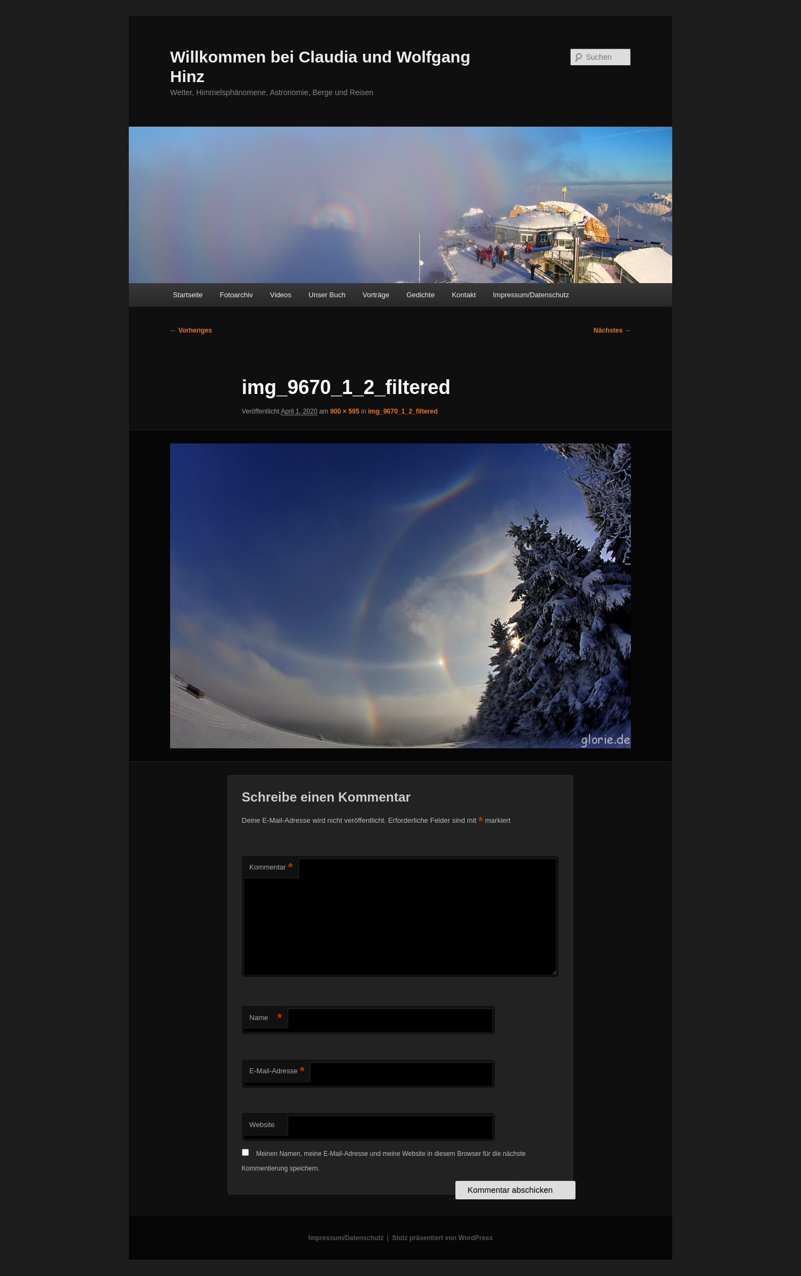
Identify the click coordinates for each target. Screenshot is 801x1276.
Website (262, 1125)
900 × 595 (344, 411)
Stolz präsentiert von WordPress (442, 1238)
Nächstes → (612, 330)
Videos (281, 295)
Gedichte (420, 295)
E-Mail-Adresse (276, 1071)
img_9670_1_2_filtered (402, 411)
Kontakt (463, 295)
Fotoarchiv (236, 295)
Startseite (188, 295)
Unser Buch (327, 295)
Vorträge (375, 295)
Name (265, 1018)
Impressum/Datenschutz (531, 295)
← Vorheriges (191, 330)
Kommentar (271, 867)
